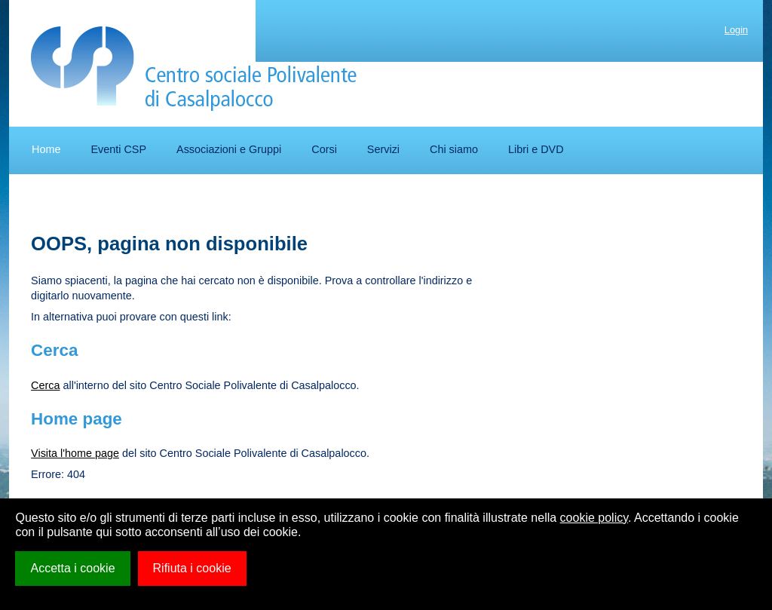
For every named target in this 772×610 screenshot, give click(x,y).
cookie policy (594, 517)
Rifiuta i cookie (192, 568)
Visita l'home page (75, 453)
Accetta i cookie (72, 568)
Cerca (45, 385)
